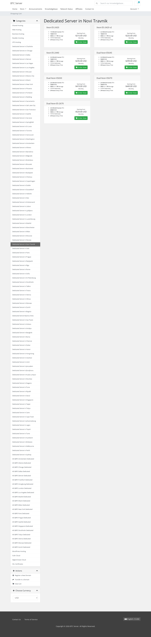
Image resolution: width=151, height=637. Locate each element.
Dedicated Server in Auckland (22, 438)
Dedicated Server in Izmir (21, 362)
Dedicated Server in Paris (21, 253)
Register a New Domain (21, 575)
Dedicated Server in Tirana (21, 291)
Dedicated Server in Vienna (21, 295)
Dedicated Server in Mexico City (23, 76)
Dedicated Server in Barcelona (22, 152)
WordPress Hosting (19, 551)
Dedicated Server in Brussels (22, 164)
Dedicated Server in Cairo (21, 413)
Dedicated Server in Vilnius (21, 299)
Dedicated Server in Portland (22, 93)
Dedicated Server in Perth (21, 450)
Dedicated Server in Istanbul (22, 358)
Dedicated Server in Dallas (21, 55)
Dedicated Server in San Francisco (24, 110)
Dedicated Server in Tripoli (21, 429)
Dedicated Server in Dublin (21, 185)
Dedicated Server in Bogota (21, 312)
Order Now (81, 42)
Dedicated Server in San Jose (22, 118)
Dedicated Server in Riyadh (21, 391)
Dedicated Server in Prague (21, 257)
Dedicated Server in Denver (21, 59)
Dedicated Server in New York (22, 84)
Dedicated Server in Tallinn (21, 286)
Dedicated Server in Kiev (20, 198)
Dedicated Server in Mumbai (22, 379)
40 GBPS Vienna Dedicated (21, 539)
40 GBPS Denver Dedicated (21, 476)
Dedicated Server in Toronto (22, 131)
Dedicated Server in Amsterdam (23, 143)
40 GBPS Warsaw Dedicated (21, 543)
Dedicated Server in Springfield (23, 122)
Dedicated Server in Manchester (23, 227)
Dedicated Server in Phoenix (22, 89)
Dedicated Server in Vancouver (23, 135)
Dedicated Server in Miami (21, 80)
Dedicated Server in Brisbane (22, 442)
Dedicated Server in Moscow (22, 236)
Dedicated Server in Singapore (22, 400)
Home (14, 9)
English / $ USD (132, 619)
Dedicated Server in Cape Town (23, 417)
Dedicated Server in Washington (23, 139)
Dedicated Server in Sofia (21, 274)
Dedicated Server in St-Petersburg (24, 278)
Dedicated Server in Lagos (21, 425)
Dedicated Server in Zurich (21, 307)
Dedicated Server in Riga (20, 265)
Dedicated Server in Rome (21, 269)
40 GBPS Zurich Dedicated (21, 547)
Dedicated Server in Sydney (21, 455)
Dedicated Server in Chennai (22, 341)
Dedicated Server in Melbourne (23, 446)
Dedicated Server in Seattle (21, 114)
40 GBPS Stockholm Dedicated (22, 530)
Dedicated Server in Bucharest (22, 169)
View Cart (16, 584)
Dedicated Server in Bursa (21, 337)
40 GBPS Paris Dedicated (20, 513)
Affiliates (79, 9)
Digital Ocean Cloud (19, 560)
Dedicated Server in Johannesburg (24, 421)
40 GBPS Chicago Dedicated (21, 467)
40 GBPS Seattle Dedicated (21, 522)
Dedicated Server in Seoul (21, 396)
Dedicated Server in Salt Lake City (23, 105)
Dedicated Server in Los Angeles (23, 68)
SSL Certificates (17, 564)
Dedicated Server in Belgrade (22, 156)
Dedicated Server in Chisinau (22, 177)
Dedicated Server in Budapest (22, 173)
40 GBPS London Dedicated (21, 488)
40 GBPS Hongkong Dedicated (22, 484)
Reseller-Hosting (18, 38)
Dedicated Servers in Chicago (22, 51)
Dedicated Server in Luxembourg (23, 219)
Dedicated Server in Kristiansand (23, 202)
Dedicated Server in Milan (21, 232)
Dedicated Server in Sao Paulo (22, 320)
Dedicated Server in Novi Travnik (23, 244)
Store (22, 9)
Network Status (66, 9)
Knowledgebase (51, 9)
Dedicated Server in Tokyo (21, 408)
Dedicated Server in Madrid (21, 223)
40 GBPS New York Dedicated (22, 509)
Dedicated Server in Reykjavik (22, 261)
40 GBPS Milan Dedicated (21, 505)
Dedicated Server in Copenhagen (23, 181)
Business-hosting (18, 34)
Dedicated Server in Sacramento (23, 101)
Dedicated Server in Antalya (21, 328)
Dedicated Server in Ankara (21, 324)
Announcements (35, 9)
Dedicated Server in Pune (21, 387)
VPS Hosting (16, 42)
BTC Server (16, 3)
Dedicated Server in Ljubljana (22, 211)
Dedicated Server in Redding (22, 97)
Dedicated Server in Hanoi (21, 349)
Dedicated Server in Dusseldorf (23, 190)
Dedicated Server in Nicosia (21, 240)
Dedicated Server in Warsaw (22, 303)
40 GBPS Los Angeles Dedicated (23, 493)
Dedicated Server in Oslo (20, 248)
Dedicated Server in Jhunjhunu (22, 370)
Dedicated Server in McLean (22, 72)
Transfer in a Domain (20, 580)
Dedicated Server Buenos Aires (23, 316)
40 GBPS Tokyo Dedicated (21, 535)
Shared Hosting (17, 25)
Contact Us (89, 9)
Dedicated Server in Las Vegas (22, 63)
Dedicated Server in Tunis (21, 434)
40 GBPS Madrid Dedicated (21, 497)
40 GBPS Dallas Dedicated (21, 471)
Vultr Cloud (16, 556)
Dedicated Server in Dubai (21, 345)
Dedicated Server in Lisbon (21, 206)
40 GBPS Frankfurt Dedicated (22, 480)
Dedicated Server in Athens (21, 148)
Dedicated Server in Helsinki (22, 194)
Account (133, 9)
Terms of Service (31, 619)
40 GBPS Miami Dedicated (21, 501)
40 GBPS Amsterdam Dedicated (23, 459)
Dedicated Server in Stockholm (23, 282)
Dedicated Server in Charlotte (22, 46)
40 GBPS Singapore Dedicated (22, 526)
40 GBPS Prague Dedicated (21, 518)
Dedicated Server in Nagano (22, 383)
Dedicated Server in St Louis (22, 126)
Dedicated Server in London (22, 215)
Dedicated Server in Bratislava (22, 160)
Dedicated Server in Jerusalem (22, 366)
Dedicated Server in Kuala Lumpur (24, 375)
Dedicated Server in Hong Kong (23, 354)
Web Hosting (16, 30)
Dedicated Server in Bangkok (22, 333)
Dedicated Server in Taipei (21, 404)
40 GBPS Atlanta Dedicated (21, 463)
